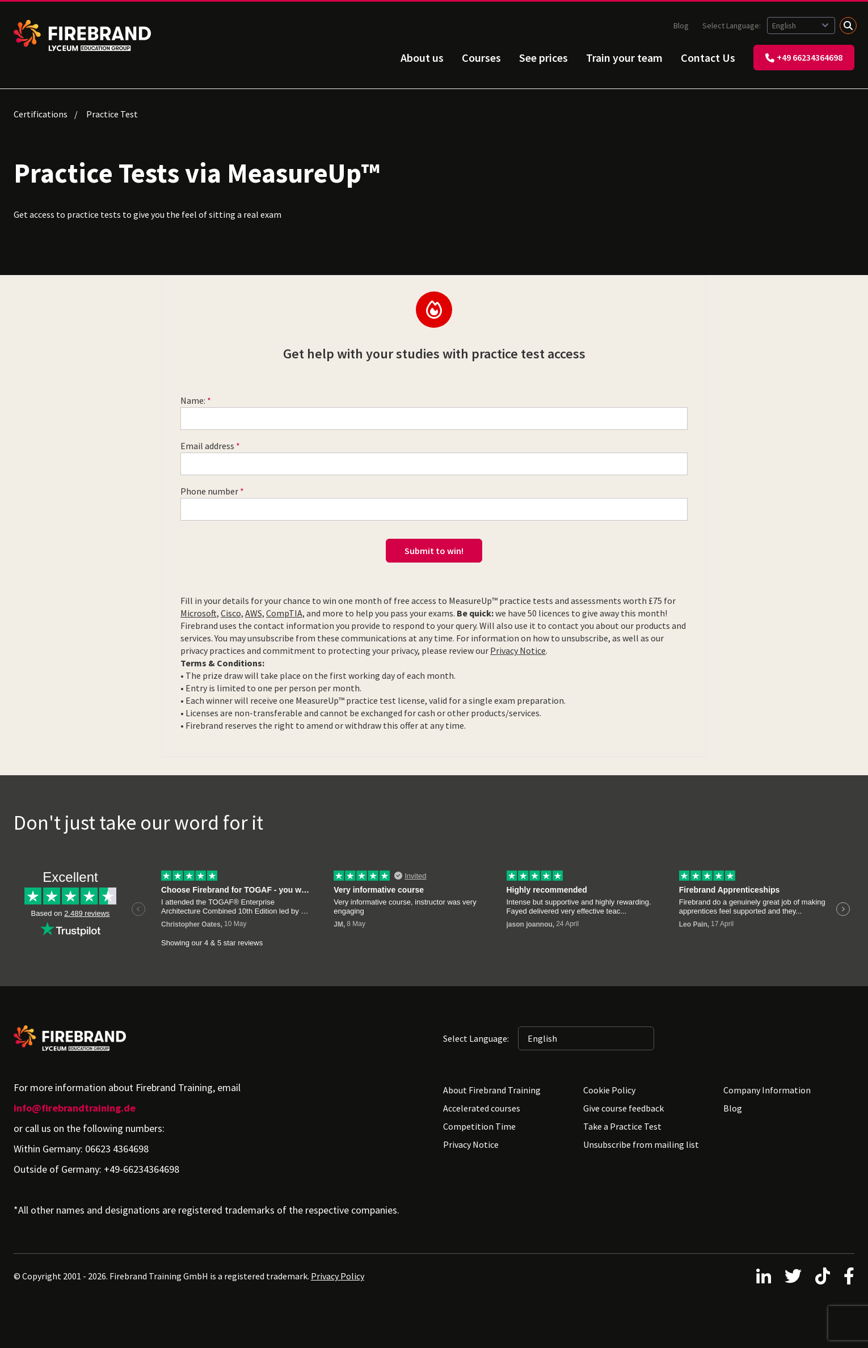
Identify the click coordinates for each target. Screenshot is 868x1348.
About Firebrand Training (492, 1090)
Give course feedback (623, 1108)
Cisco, (232, 613)
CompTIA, (285, 613)
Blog (681, 25)
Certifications (41, 114)
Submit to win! (434, 550)
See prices (543, 57)
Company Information (767, 1090)
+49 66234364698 (803, 57)
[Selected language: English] (801, 25)
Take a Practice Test (622, 1126)
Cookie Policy (609, 1090)
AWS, (254, 613)
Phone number (209, 491)
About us (422, 57)
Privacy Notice (518, 650)
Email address (207, 445)
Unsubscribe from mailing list (641, 1144)
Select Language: (732, 25)
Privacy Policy (337, 1276)
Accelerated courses (481, 1108)
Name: (192, 400)
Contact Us (708, 57)
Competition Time (479, 1126)
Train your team (624, 57)
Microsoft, (199, 613)
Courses (481, 57)
